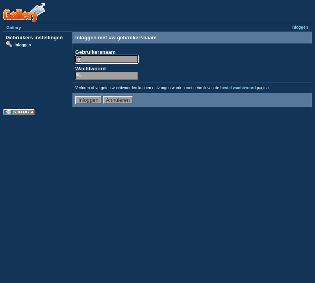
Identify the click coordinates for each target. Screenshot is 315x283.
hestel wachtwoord (238, 88)
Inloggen (299, 27)
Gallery (13, 27)
